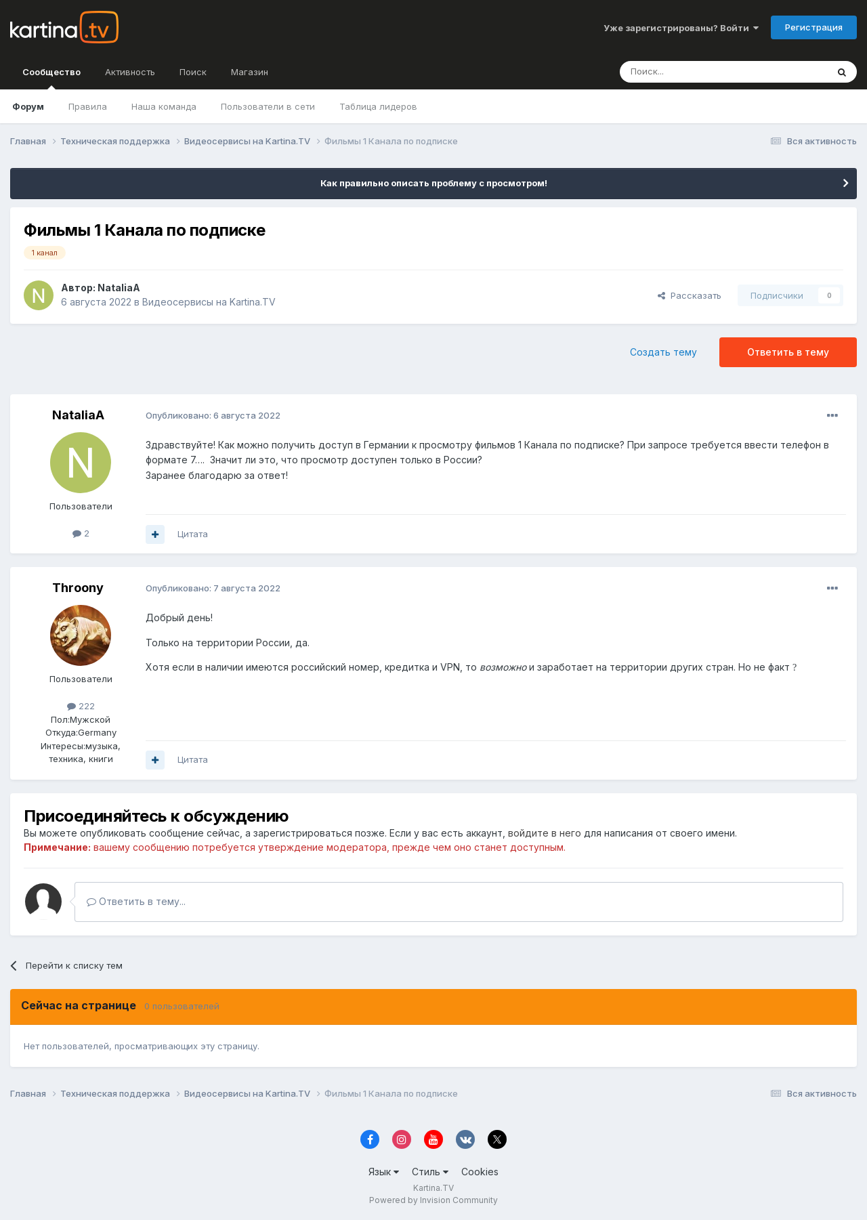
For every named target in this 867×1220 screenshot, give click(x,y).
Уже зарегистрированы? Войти (681, 27)
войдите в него (544, 833)
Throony (78, 588)
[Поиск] (686, 72)
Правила (87, 106)
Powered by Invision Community (433, 1200)
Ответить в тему (788, 352)
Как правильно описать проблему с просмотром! (433, 182)
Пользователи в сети (268, 106)
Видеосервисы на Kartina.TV (209, 302)
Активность (130, 71)
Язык (383, 1171)
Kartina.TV (433, 1188)
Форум (28, 106)
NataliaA (119, 287)
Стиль (430, 1171)
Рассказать (689, 295)
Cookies (480, 1171)
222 (81, 705)
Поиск (193, 71)
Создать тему (663, 352)
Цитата (192, 533)
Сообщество (51, 77)
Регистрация (814, 27)
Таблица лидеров (378, 106)
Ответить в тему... (136, 901)
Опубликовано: (213, 415)
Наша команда (163, 106)
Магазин (249, 71)
